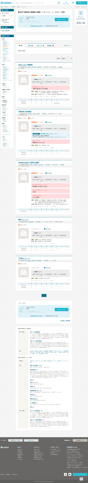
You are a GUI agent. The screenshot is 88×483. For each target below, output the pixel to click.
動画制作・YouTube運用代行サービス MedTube (77, 467)
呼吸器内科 (5, 42)
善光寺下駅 (30, 113)
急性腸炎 (60, 352)
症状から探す (37, 451)
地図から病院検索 (66, 320)
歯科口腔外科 (5, 131)
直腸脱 (33, 353)
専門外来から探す (38, 455)
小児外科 (4, 115)
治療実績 (62, 164)
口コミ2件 (49, 122)
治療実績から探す (38, 452)
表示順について (67, 45)
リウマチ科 (5, 51)
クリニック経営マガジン (72, 460)
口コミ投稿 (20, 459)
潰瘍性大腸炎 (32, 398)
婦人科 (4, 108)
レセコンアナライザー (72, 459)
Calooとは (59, 3)
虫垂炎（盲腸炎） (53, 352)
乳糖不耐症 (46, 352)
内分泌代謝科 (5, 48)
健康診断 (4, 144)
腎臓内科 (4, 57)
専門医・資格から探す (39, 454)
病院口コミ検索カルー (5, 6)
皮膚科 (4, 85)
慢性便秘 (38, 352)
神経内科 (4, 54)
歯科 (4, 125)
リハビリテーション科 (7, 80)
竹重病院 (25, 65)
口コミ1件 (49, 75)
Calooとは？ (20, 449)
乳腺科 (4, 72)
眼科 (4, 98)
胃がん (36, 353)
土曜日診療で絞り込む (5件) (36, 25)
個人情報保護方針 (54, 454)
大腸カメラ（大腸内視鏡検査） (36, 340)
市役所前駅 (35, 164)
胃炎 (31, 379)
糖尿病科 (4, 49)
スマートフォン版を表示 (80, 474)
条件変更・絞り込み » (61, 19)
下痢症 (42, 352)
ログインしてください (80, 18)
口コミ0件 (48, 229)
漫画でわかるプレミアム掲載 (73, 452)
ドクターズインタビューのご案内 (74, 454)
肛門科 (4, 92)
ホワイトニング (6, 134)
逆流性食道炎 (41, 353)
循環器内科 (5, 43)
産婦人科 (4, 109)
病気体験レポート (21, 454)
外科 (4, 66)
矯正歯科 (4, 126)
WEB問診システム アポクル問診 (74, 457)
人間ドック (5, 146)
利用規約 (52, 452)
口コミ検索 (20, 452)
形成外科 (4, 77)
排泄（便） (38, 360)
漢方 (4, 138)
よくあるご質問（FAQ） (56, 451)
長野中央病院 (28, 162)
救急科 (4, 140)
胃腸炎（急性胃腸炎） (34, 365)
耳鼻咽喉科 (5, 102)
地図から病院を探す (6, 30)
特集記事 (19, 455)
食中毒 (46, 353)
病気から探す (37, 449)
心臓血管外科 (5, 69)
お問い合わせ (15, 474)
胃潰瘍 (31, 386)
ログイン (73, 3)
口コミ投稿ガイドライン (56, 449)
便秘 (31, 406)
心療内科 (4, 121)
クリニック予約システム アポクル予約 (75, 455)
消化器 (31, 360)
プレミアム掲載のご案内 (72, 451)
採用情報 (8, 474)
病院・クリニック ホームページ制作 (74, 462)
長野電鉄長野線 (6, 22)
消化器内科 (5, 45)
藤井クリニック (23, 219)
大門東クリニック (24, 258)
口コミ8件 (49, 173)
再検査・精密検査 (47, 360)
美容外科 (4, 78)
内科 (4, 40)
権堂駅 (34, 113)
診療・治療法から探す (39, 459)
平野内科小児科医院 (24, 111)
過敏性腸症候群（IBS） (34, 390)
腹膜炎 (64, 352)
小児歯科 (4, 129)
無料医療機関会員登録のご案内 (73, 449)
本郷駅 (38, 113)
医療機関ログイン (80, 440)
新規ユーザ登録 (66, 3)
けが (67, 360)
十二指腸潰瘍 (32, 402)
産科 (4, 106)
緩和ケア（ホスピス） (7, 60)
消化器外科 (5, 70)
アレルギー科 (5, 53)
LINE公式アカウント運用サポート (74, 465)
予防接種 (4, 143)
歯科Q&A (20, 457)
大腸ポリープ (32, 382)
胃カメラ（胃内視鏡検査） (35, 331)
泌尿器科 (4, 91)
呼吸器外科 (5, 67)
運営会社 (2, 474)
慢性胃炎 (32, 394)
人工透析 (4, 59)
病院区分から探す (38, 457)
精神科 (4, 119)
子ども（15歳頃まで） (58, 360)
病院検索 (13, 6)
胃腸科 (18, 6)
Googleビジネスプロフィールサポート (75, 464)
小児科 (4, 113)
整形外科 (4, 75)
